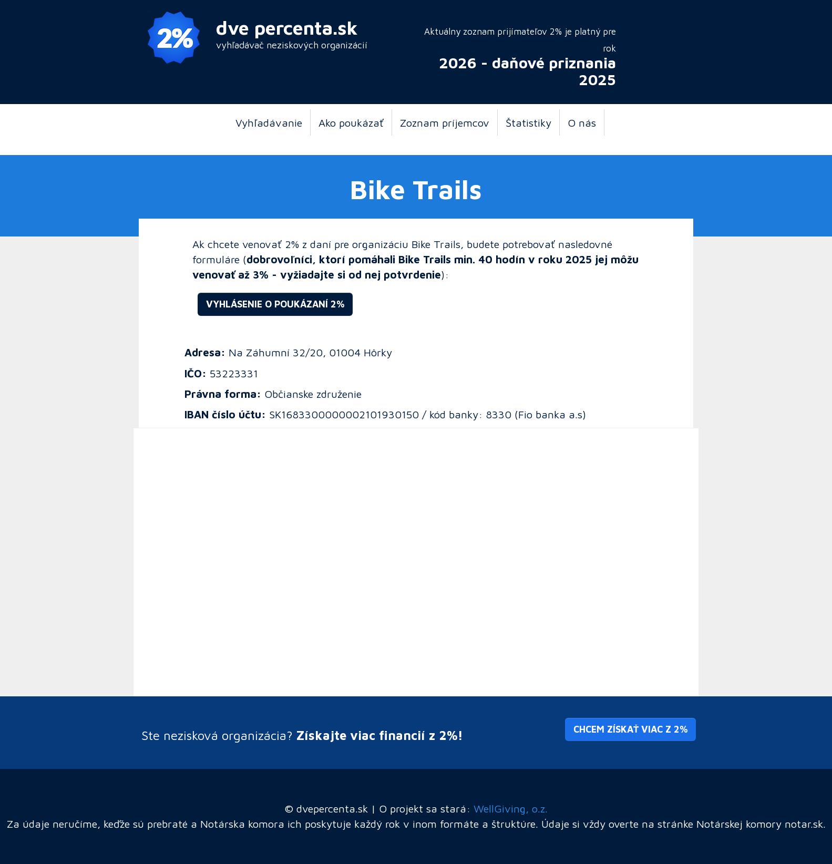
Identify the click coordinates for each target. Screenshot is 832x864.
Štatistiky (528, 122)
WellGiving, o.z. (511, 808)
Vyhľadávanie (268, 122)
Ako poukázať (351, 122)
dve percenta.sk (287, 27)
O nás (582, 122)
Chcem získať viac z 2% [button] (630, 729)
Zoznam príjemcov (444, 122)
